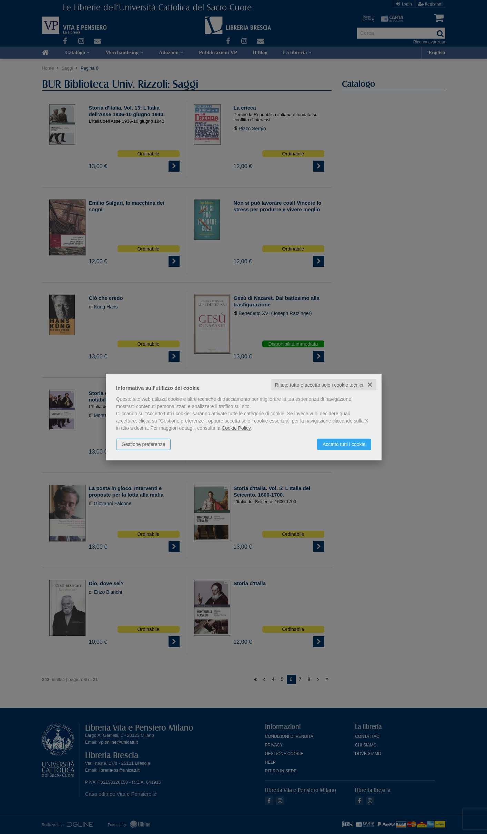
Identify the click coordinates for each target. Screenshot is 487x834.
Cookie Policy (236, 427)
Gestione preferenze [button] (143, 444)
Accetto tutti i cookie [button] (344, 444)
